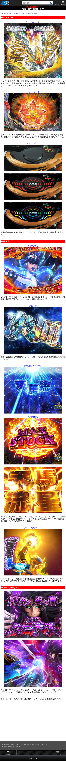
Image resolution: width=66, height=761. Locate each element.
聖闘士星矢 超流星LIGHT (16, 13)
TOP (5, 13)
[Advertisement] (33, 720)
